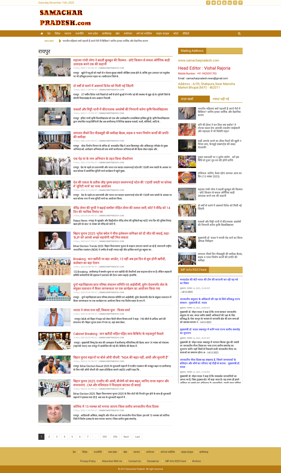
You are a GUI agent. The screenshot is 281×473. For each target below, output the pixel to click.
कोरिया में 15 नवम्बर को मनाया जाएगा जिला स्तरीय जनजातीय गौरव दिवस (116, 406)
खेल (118, 33)
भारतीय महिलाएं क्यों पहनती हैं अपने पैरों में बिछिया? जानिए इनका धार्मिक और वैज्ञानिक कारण (105, 40)
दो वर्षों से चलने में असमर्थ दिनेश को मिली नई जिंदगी (103, 86)
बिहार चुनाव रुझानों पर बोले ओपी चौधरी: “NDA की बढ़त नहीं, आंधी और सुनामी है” (120, 357)
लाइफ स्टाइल (162, 33)
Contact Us (134, 461)
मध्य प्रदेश (93, 33)
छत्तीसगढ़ (106, 33)
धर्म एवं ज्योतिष (144, 33)
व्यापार (68, 33)
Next (126, 436)
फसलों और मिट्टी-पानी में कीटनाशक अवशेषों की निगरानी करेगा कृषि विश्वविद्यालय (120, 109)
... (95, 436)
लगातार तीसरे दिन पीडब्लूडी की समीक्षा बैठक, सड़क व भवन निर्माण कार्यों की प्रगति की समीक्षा (220, 257)
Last (137, 436)
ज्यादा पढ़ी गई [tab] (221, 99)
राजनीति (79, 33)
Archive (196, 461)
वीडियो (186, 33)
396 (115, 436)
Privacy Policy (88, 461)
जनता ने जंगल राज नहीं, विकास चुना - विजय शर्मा (101, 310)
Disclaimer (153, 461)
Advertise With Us (112, 461)
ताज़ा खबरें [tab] (187, 99)
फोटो (175, 33)
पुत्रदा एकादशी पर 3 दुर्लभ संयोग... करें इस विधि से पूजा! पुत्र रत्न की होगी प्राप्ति (218, 159)
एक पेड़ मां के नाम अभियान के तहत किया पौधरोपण (103, 159)
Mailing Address (192, 51)
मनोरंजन (128, 33)
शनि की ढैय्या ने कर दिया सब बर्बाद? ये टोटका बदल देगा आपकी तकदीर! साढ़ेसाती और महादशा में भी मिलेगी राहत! (219, 128)
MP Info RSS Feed (193, 270)
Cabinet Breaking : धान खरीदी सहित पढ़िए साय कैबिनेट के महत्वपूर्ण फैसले (118, 334)
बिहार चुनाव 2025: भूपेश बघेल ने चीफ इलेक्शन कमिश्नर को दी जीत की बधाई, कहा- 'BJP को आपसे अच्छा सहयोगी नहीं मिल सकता (121, 235)
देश (49, 33)
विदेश (57, 33)
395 (105, 436)
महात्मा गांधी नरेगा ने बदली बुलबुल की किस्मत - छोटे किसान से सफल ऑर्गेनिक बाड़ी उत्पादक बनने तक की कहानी (220, 192)
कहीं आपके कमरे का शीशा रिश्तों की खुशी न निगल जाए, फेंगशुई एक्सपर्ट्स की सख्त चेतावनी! (219, 144)
